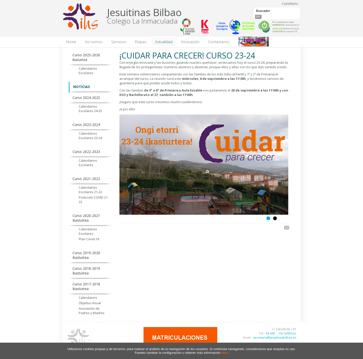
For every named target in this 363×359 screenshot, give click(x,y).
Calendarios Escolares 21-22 (90, 189)
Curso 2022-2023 (86, 151)
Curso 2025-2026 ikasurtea (86, 57)
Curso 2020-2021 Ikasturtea (86, 218)
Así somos (94, 41)
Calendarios (88, 297)
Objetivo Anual (90, 303)
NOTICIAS (81, 86)
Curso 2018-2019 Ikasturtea (86, 270)
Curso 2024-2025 (86, 97)
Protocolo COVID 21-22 (94, 199)
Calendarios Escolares (88, 70)
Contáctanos (218, 41)
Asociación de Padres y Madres (92, 310)
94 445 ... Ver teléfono (281, 333)
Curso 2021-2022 (86, 178)
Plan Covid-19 (89, 239)
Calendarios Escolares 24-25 (90, 108)
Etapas (140, 41)
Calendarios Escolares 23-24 (90, 135)
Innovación (190, 41)
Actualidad (164, 41)
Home (71, 41)
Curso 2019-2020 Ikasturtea (86, 255)
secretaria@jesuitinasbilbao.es (274, 337)
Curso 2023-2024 (86, 124)
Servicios (118, 41)
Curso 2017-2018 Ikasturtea (86, 286)
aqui (224, 353)
